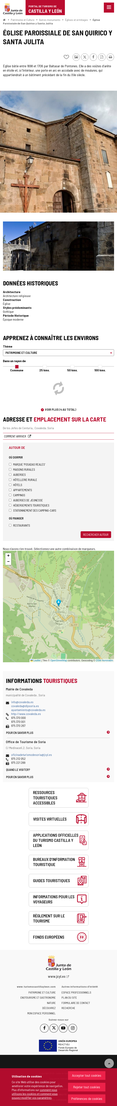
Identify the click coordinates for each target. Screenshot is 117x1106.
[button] (8, 556)
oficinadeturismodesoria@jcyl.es (31, 754)
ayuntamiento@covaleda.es (28, 710)
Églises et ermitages (76, 19)
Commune (16, 370)
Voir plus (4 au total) (60, 409)
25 (44, 370)
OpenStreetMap (58, 660)
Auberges (17, 474)
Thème (7, 346)
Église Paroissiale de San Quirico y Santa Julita (51, 21)
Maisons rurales (22, 469)
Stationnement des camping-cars (32, 510)
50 (72, 370)
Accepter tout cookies (86, 1075)
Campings (17, 495)
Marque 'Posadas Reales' (27, 464)
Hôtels (15, 485)
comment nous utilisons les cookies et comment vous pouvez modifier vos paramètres (35, 1094)
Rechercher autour (96, 534)
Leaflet (35, 660)
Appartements (20, 490)
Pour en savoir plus (19, 732)
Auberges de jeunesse (26, 500)
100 (100, 370)
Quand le (18, 769)
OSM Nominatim (104, 660)
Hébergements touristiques (29, 505)
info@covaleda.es (22, 702)
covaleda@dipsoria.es (25, 706)
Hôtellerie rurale (23, 480)
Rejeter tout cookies (86, 1087)
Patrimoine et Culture (22, 19)
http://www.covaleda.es (26, 714)
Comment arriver (15, 436)
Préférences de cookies (86, 1098)
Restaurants (19, 525)
